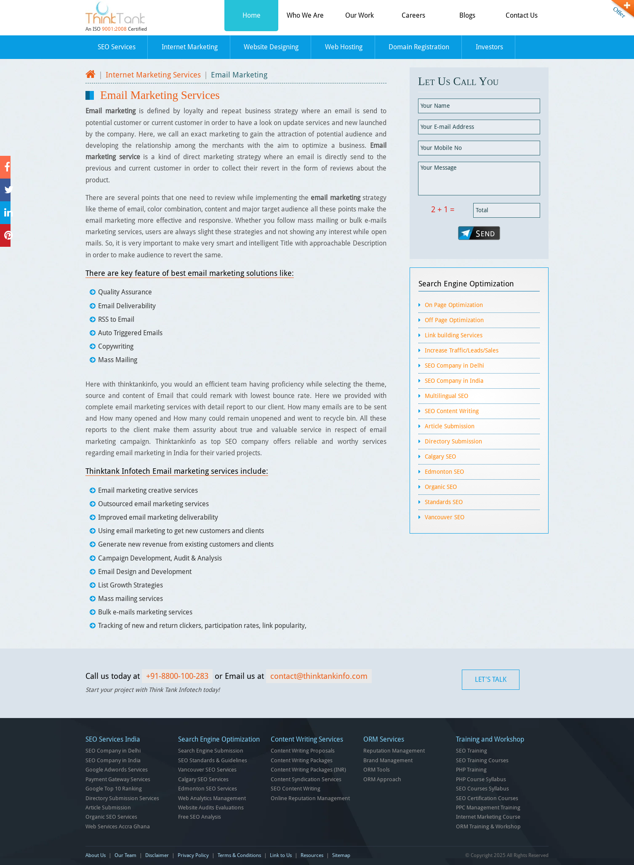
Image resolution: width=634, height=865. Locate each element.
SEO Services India (112, 739)
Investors (489, 47)
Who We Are (305, 15)
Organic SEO (441, 486)
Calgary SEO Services (203, 779)
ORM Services (383, 739)
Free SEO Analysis (199, 817)
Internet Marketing (190, 47)
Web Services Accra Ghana (117, 826)
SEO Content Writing (452, 411)
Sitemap (341, 855)
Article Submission (449, 426)
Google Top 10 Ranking (113, 788)
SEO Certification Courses (487, 798)
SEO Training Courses (482, 760)
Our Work (359, 15)
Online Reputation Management (310, 798)
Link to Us (281, 855)
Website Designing (271, 47)
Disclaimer (157, 855)
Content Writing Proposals (303, 751)
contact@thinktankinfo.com (319, 676)
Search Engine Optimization (466, 283)
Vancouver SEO (444, 517)
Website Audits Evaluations (211, 807)
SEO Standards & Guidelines (212, 760)
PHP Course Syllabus (481, 779)
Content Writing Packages (302, 760)
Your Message (479, 178)
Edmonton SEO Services (207, 788)
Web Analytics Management (212, 798)
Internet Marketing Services (153, 74)
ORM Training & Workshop (488, 826)
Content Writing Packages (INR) (308, 769)
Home (251, 15)
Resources (312, 855)
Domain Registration (419, 47)
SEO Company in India (454, 380)
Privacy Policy (193, 855)
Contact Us (522, 15)
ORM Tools (376, 769)
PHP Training (471, 769)
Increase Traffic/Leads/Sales (461, 350)
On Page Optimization (454, 305)
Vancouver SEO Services (207, 769)
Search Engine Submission (210, 751)
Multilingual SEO (446, 395)
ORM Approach (382, 779)
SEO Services (117, 47)
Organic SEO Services (111, 817)
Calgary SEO (440, 456)
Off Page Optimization (454, 320)
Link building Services (453, 335)
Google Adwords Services (116, 769)
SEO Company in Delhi (454, 365)
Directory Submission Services (122, 798)
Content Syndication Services (306, 779)
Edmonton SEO (444, 471)
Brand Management (388, 760)
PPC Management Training (488, 807)
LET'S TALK (490, 679)
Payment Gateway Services (117, 779)
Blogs (467, 15)
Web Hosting (343, 47)
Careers (413, 15)
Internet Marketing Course (488, 817)
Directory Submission (453, 441)
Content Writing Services (307, 739)
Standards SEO (444, 502)
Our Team (125, 855)
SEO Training (471, 751)
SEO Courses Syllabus (482, 788)
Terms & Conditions (239, 855)
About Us (95, 855)
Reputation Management (394, 751)
